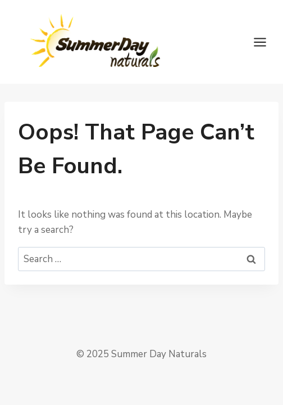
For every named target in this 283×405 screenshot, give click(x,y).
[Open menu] (265, 42)
